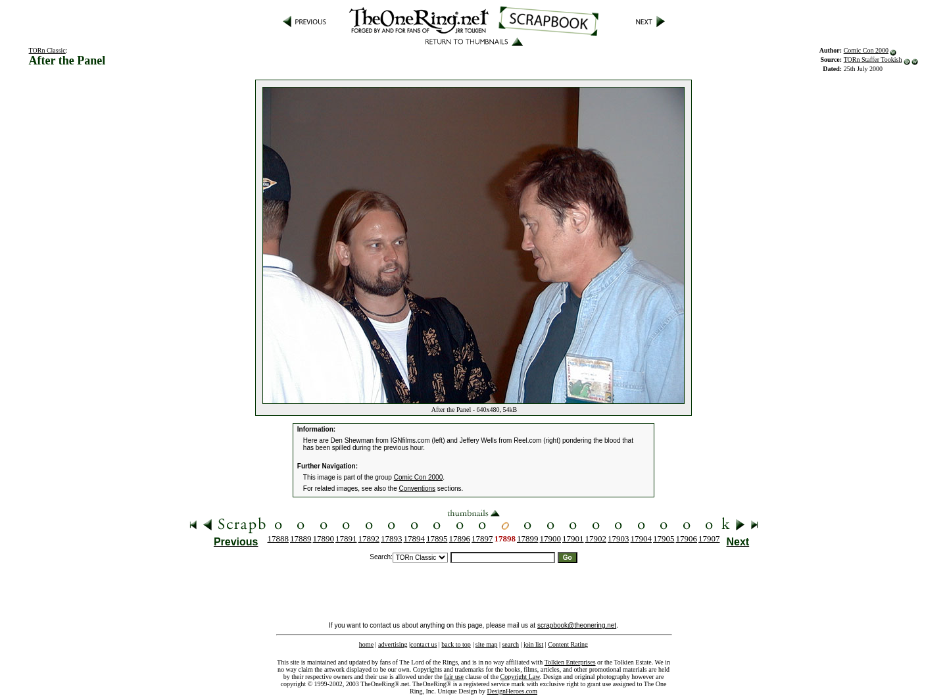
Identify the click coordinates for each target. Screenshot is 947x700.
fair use (454, 676)
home (366, 644)
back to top (455, 644)
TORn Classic (47, 50)
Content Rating (568, 644)
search (510, 644)
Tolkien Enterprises (570, 662)
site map (486, 644)
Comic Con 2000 (866, 50)
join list (533, 644)
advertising (392, 644)
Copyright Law (520, 676)
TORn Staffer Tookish (873, 59)
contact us (423, 644)
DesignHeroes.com (512, 691)
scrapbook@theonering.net (576, 625)
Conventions (417, 488)
